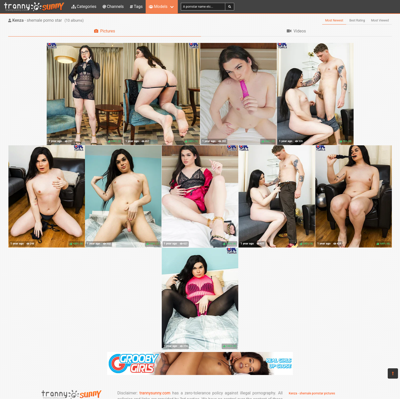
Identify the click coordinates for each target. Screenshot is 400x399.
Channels (113, 6)
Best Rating (357, 20)
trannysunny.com (154, 393)
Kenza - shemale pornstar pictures (312, 393)
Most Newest (334, 20)
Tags (136, 6)
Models (158, 6)
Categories (83, 6)
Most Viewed (380, 20)
